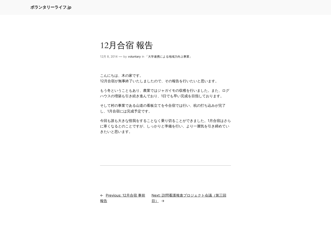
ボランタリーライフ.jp (50, 7)
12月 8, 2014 (109, 56)
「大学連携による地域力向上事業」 (168, 56)
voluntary (134, 56)
